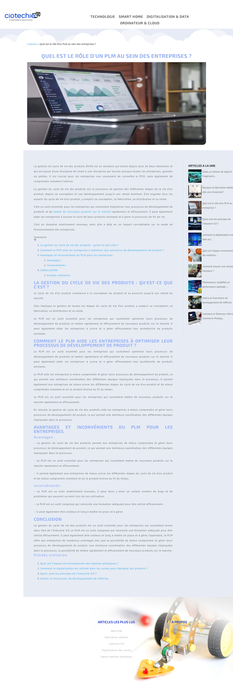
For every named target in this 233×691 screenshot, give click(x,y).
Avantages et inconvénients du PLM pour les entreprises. (76, 255)
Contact (179, 637)
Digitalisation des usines (116, 650)
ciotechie (32, 44)
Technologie (102, 17)
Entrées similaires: (59, 275)
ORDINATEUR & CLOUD (139, 23)
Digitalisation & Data (168, 17)
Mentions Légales (179, 631)
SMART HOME (131, 17)
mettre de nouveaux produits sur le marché (82, 211)
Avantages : (54, 260)
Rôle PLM (116, 631)
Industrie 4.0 (116, 643)
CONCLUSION (49, 270)
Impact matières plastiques (116, 656)
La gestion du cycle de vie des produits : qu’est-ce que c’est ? (79, 245)
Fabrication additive (116, 637)
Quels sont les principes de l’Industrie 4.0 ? (68, 573)
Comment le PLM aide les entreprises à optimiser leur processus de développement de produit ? (102, 250)
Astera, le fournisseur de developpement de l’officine (74, 578)
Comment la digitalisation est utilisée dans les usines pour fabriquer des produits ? (94, 568)
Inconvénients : (57, 265)
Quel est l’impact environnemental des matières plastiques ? (79, 563)
